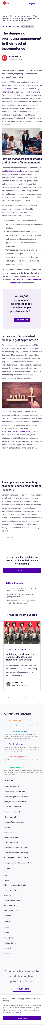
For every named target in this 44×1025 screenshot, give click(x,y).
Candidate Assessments (12, 786)
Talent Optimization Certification (15, 885)
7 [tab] (29, 697)
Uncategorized (23, 16)
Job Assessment (10, 817)
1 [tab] (8, 697)
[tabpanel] (22, 656)
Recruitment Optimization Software (16, 848)
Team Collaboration (11, 842)
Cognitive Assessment (12, 812)
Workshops (8, 895)
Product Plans (22, 988)
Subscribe (22, 570)
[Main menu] (40, 3)
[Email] (12, 537)
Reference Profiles (10, 890)
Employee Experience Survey (14, 822)
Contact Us (7, 948)
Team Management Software (14, 791)
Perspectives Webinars (12, 900)
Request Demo (22, 320)
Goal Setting (8, 832)
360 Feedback (9, 827)
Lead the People (9, 905)
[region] (22, 1009)
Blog (12, 16)
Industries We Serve (11, 911)
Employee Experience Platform (15, 802)
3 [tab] (15, 697)
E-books (6, 880)
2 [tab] (12, 697)
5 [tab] (22, 697)
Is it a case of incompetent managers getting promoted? (20, 596)
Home (4, 16)
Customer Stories (10, 943)
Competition (8, 916)
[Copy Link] (16, 537)
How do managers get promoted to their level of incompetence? (21, 589)
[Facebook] (8, 537)
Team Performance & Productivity (16, 853)
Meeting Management (12, 837)
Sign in (32, 4)
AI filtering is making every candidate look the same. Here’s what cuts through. (20, 657)
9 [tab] (36, 697)
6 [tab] (25, 697)
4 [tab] (18, 697)
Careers (6, 928)
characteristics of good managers (20, 431)
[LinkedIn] (3, 537)
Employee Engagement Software (16, 797)
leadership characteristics (16, 171)
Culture (6, 933)
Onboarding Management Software (16, 858)
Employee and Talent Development (16, 863)
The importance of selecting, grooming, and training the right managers (22, 602)
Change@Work (9, 938)
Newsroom (7, 953)
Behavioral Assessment (12, 807)
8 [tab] (32, 697)
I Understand (22, 1018)
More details (16, 1013)
